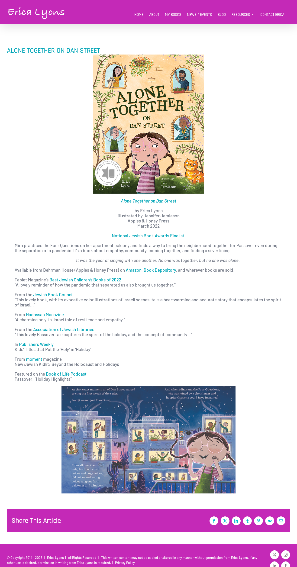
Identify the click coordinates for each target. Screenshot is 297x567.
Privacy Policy (124, 563)
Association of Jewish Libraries (63, 329)
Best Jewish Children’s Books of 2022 (84, 279)
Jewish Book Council (53, 294)
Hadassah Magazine (45, 314)
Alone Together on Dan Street (148, 200)
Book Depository (159, 270)
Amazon (134, 270)
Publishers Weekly (36, 344)
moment (33, 359)
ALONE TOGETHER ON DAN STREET (53, 50)
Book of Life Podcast (66, 374)
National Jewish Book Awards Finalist (148, 235)
